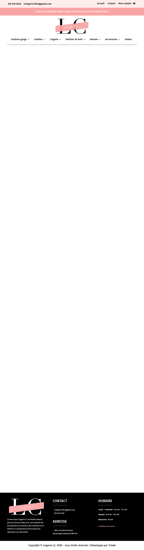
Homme (94, 39)
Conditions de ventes (106, 526)
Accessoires (111, 39)
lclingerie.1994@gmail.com (38, 4)
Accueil (100, 4)
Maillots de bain (74, 39)
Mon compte (125, 4)
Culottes (38, 39)
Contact (111, 4)
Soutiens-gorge (19, 39)
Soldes (128, 39)
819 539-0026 (15, 4)
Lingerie (54, 39)
